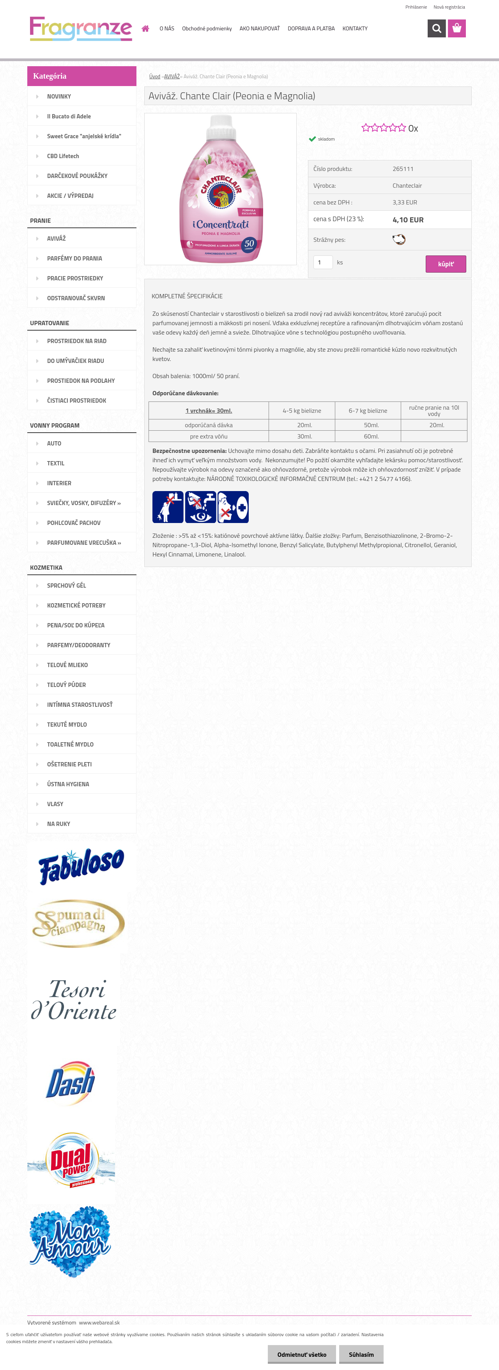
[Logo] (80, 28)
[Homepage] (145, 28)
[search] (437, 28)
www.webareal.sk (99, 1322)
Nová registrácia (449, 7)
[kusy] (323, 262)
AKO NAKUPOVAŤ (260, 28)
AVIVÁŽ (172, 76)
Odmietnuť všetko (301, 1354)
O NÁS (167, 28)
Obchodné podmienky (207, 28)
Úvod (154, 76)
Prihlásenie (416, 7)
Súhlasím (361, 1354)
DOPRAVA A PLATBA (311, 28)
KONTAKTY (355, 28)
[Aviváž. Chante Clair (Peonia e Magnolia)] (220, 116)
